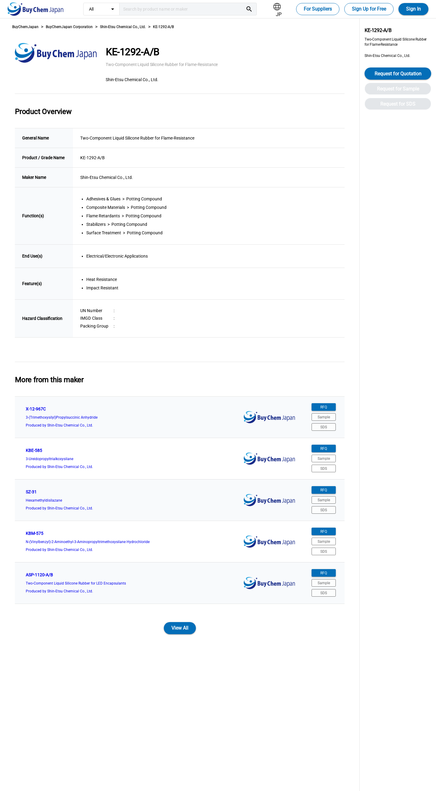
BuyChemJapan (25, 27)
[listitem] (180, 417)
